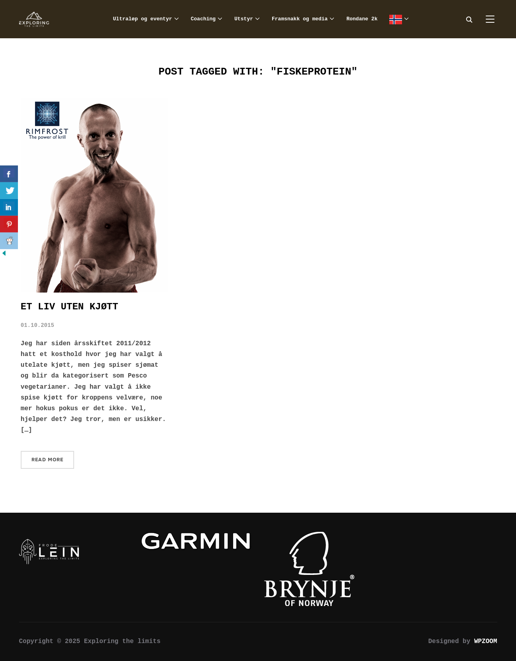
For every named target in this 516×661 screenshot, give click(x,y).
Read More (47, 459)
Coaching (203, 19)
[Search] (469, 19)
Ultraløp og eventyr (142, 19)
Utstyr (243, 19)
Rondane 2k (361, 19)
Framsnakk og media (300, 19)
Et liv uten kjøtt (69, 306)
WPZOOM (485, 641)
